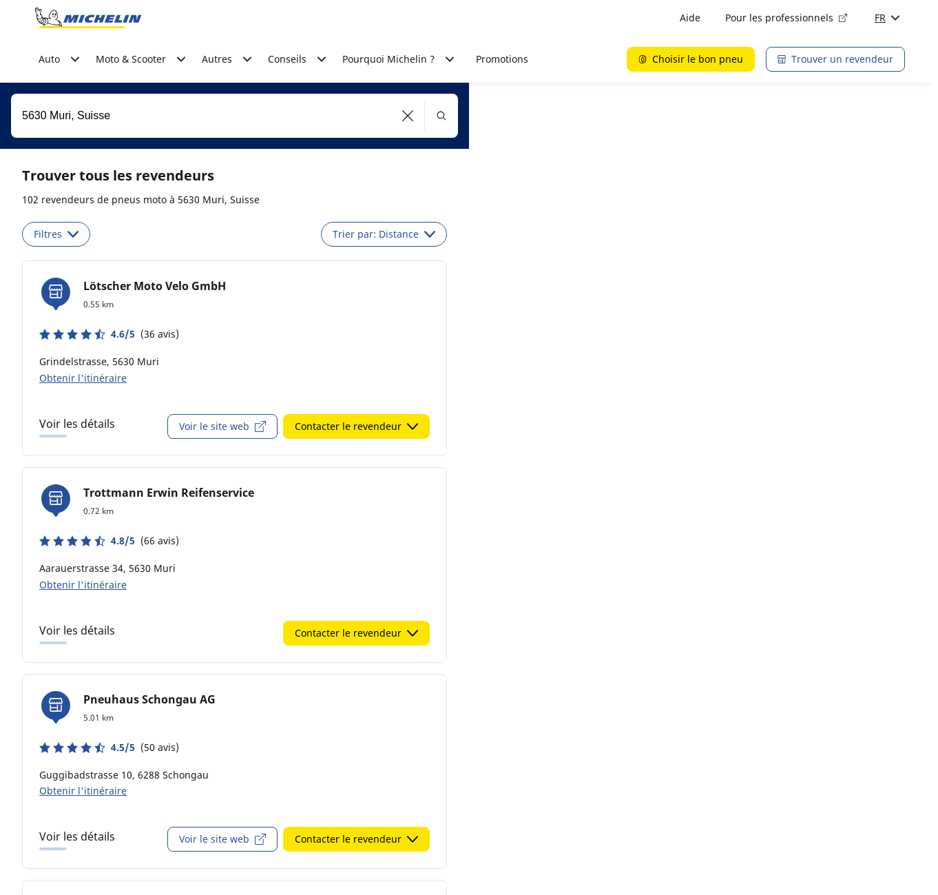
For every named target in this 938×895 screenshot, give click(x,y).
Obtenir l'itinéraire (83, 377)
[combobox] (234, 116)
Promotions (502, 58)
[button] (408, 115)
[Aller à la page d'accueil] (88, 18)
